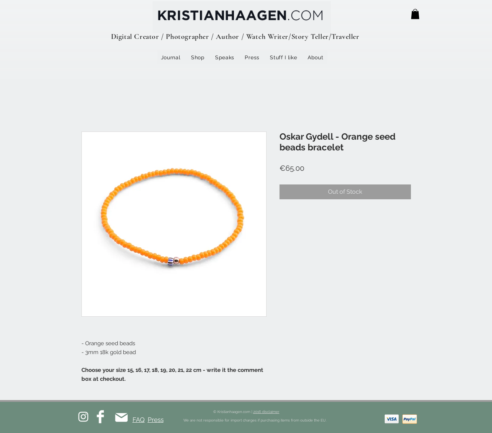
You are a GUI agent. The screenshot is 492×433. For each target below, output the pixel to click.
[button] (415, 14)
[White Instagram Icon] (83, 416)
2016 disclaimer (266, 412)
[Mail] (121, 417)
